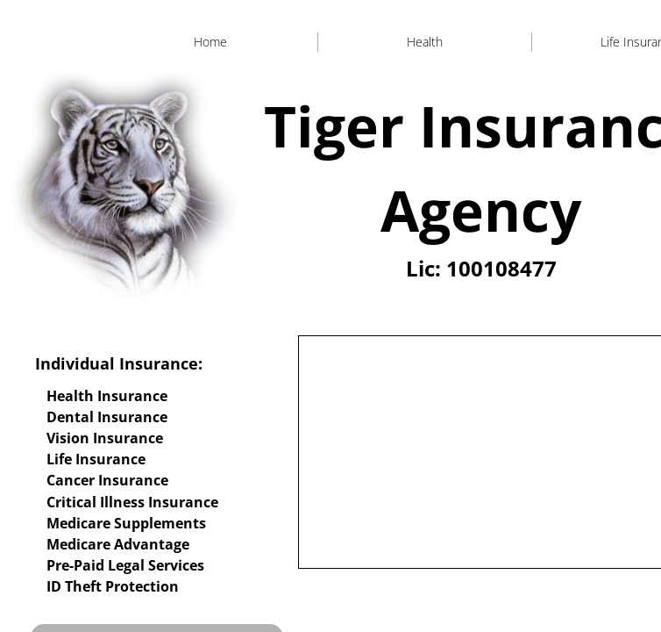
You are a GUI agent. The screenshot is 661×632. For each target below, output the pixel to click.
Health (425, 41)
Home (210, 41)
